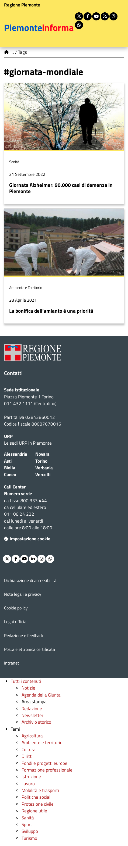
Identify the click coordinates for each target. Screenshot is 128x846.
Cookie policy (16, 608)
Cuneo (10, 474)
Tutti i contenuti (26, 681)
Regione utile (34, 810)
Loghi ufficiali (16, 621)
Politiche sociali (36, 797)
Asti (8, 461)
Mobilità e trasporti (40, 790)
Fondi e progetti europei (45, 763)
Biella (9, 467)
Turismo (29, 838)
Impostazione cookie (27, 538)
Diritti (27, 756)
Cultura (29, 749)
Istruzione (31, 776)
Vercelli (42, 474)
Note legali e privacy (22, 594)
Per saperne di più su (64, 143)
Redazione (32, 708)
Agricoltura (32, 735)
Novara (42, 454)
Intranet (11, 663)
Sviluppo (30, 831)
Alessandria (15, 454)
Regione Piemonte (22, 4)
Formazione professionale (47, 769)
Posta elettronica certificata (29, 649)
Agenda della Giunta (41, 694)
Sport (27, 824)
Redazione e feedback (23, 635)
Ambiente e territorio (42, 742)
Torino (41, 461)
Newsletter (32, 715)
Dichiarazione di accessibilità (30, 580)
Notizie (28, 687)
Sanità (28, 817)
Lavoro (28, 783)
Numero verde (18, 493)
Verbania (44, 467)
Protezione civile (38, 804)
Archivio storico (36, 722)
